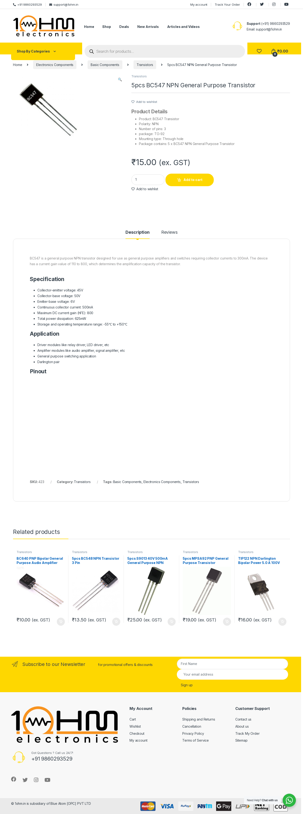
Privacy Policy (193, 733)
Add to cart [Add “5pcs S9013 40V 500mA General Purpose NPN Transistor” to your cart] (172, 622)
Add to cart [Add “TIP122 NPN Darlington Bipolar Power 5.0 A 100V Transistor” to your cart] (282, 622)
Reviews (169, 232)
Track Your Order (227, 4)
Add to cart (192, 180)
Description (137, 232)
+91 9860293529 (27, 4)
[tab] (137, 234)
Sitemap (241, 740)
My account (199, 4)
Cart (132, 719)
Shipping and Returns (198, 719)
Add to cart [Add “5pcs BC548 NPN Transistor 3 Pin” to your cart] (116, 622)
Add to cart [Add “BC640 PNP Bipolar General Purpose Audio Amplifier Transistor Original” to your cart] (61, 622)
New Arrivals (148, 27)
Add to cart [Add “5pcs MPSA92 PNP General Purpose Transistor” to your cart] (227, 622)
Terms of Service (195, 740)
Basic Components (105, 65)
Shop (106, 27)
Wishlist (135, 726)
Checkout (136, 733)
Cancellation (191, 726)
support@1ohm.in (63, 4)
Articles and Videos (183, 27)
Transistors (145, 65)
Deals (124, 27)
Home (89, 27)
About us (242, 726)
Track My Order (247, 733)
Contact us (243, 719)
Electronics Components (54, 65)
